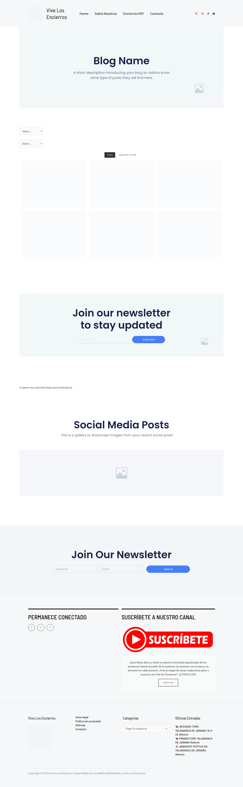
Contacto (80, 729)
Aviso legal (81, 717)
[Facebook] (208, 13)
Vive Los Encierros (56, 13)
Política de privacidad (88, 721)
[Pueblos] (31, 144)
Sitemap (80, 725)
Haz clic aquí (168, 683)
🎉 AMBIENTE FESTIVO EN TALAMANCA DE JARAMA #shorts (191, 750)
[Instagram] (202, 13)
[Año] (31, 131)
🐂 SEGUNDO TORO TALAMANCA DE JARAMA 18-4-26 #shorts (194, 730)
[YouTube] (213, 13)
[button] (196, 14)
